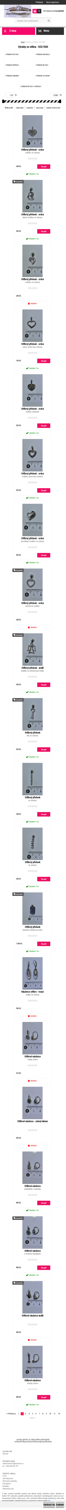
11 (55, 1416)
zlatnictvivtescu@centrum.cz (13, 1466)
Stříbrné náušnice (32, 1058)
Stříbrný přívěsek (32, 734)
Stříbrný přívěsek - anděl (32, 669)
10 (50, 1416)
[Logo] (17, 11)
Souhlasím (60, 1505)
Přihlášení (39, 2)
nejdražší (29, 108)
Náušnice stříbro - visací (32, 993)
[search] (48, 20)
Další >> (33, 1420)
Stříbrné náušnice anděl (32, 1318)
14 (59, 1416)
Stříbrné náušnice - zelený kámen (32, 1123)
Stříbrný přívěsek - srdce (32, 149)
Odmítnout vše (49, 1505)
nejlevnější (19, 108)
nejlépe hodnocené (53, 108)
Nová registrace (52, 2)
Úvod (23, 42)
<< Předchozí (11, 1416)
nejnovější (39, 108)
